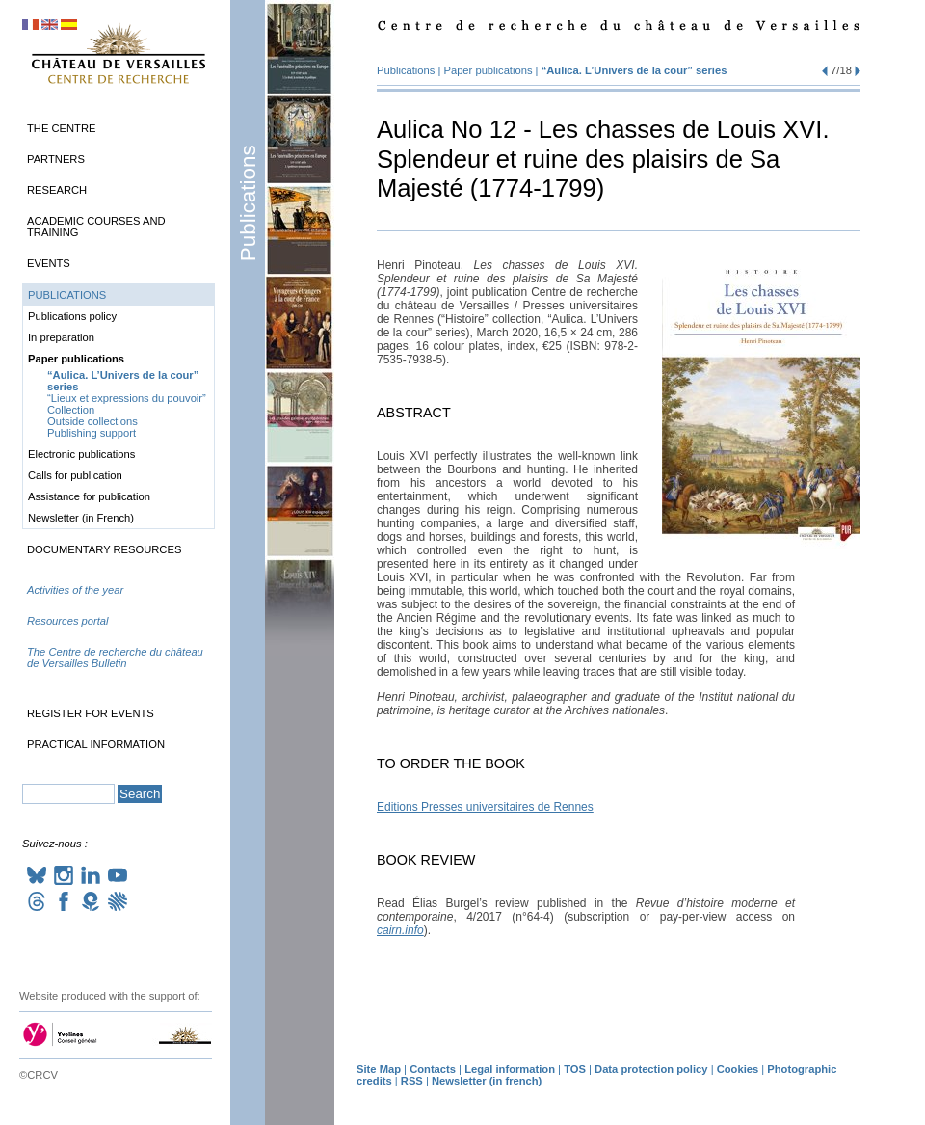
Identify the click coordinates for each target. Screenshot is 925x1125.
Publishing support (91, 433)
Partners (56, 159)
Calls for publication (75, 475)
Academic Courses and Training (96, 226)
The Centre (61, 128)
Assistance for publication (89, 496)
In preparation (61, 337)
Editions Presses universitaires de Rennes (485, 807)
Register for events (90, 713)
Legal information (509, 1069)
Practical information (96, 744)
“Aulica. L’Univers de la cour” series (634, 70)
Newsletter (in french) (487, 1080)
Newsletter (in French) (81, 517)
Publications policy (72, 316)
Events (48, 263)
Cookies (738, 1069)
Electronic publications (81, 454)
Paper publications (489, 70)
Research (57, 190)
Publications (248, 203)
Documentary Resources (104, 549)
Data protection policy (651, 1069)
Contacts (433, 1069)
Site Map (379, 1069)
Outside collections (92, 421)
